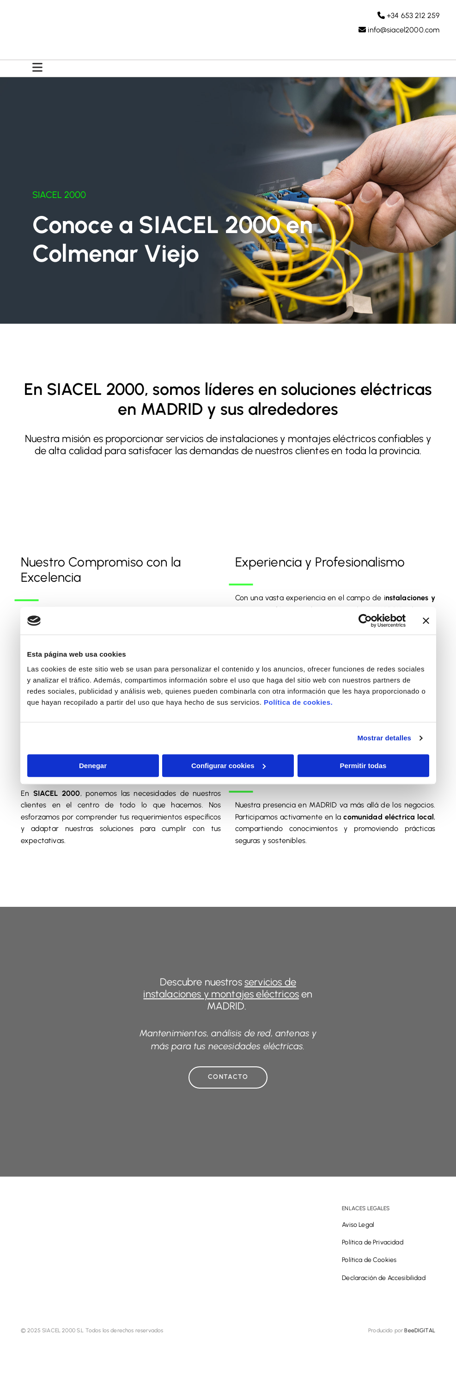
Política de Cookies (369, 1264)
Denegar (93, 765)
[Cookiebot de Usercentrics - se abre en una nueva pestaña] (365, 621)
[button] (228, 1082)
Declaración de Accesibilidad (383, 1282)
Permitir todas (363, 765)
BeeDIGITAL (419, 1334)
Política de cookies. (298, 702)
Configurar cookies (228, 765)
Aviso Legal (358, 1229)
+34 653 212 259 (408, 16)
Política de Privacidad (372, 1246)
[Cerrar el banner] (426, 620)
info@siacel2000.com (399, 31)
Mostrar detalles (384, 738)
